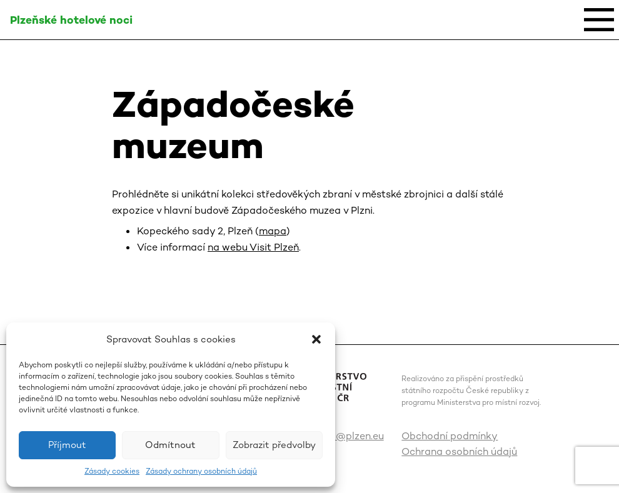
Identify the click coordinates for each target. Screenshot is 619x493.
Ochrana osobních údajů (459, 451)
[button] (316, 339)
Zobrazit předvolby (274, 445)
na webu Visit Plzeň (253, 247)
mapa (272, 230)
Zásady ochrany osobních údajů (201, 471)
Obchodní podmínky (449, 435)
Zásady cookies (111, 471)
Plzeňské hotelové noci (71, 20)
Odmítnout (170, 445)
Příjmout (67, 445)
